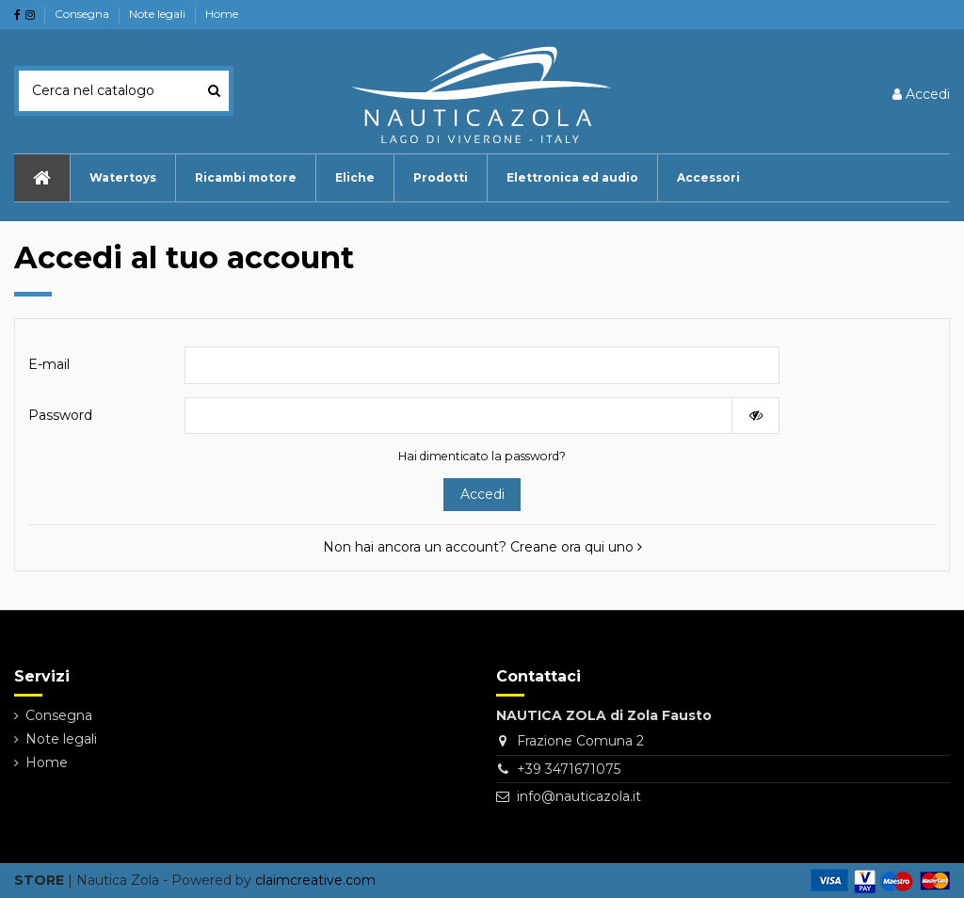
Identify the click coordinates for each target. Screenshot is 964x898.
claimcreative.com (315, 880)
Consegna (83, 14)
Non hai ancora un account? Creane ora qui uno (482, 546)
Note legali (158, 14)
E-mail (49, 364)
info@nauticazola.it (579, 796)
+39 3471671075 (568, 769)
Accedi (482, 494)
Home (221, 14)
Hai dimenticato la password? (482, 456)
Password (60, 415)
